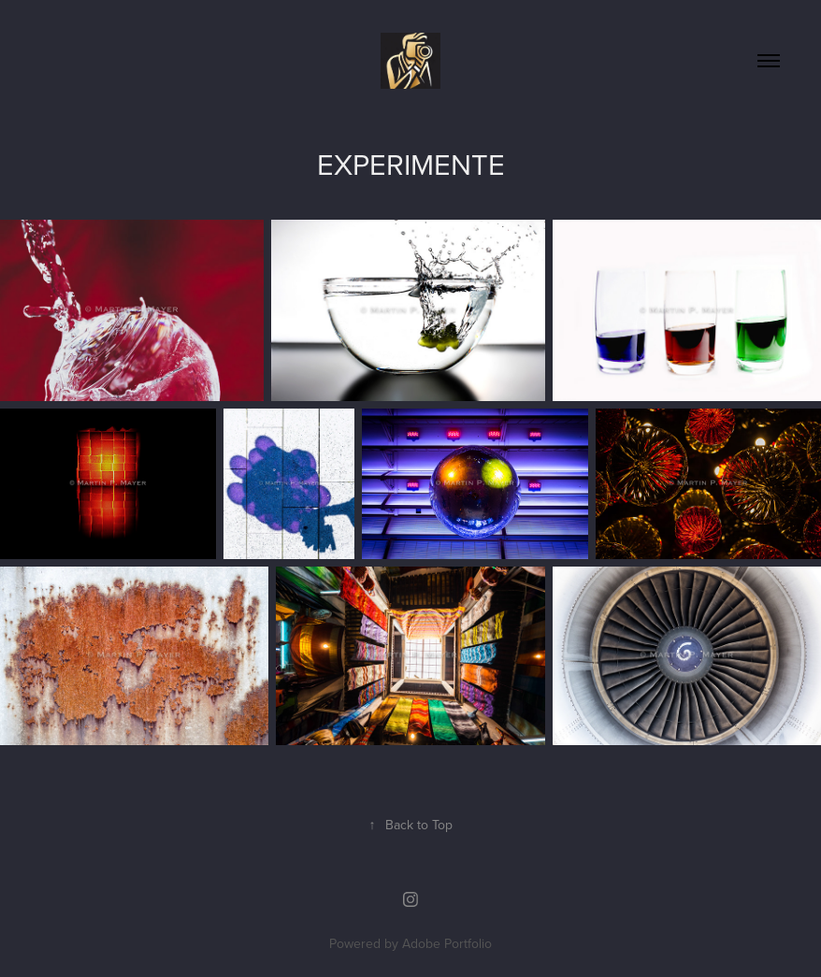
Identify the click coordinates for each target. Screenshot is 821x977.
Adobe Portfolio (447, 943)
